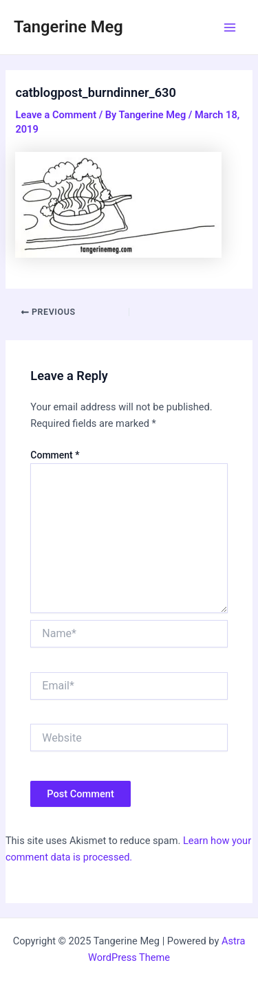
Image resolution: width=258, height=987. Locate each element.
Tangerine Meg (68, 26)
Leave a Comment (55, 115)
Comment (54, 455)
